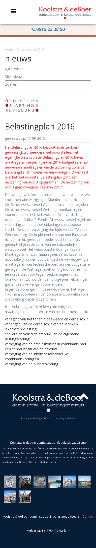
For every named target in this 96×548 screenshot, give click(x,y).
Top (84, 397)
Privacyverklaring (31, 418)
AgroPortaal (14, 68)
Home (9, 49)
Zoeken (11, 84)
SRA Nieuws (14, 76)
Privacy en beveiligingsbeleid (59, 418)
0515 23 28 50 (48, 29)
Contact (88, 516)
